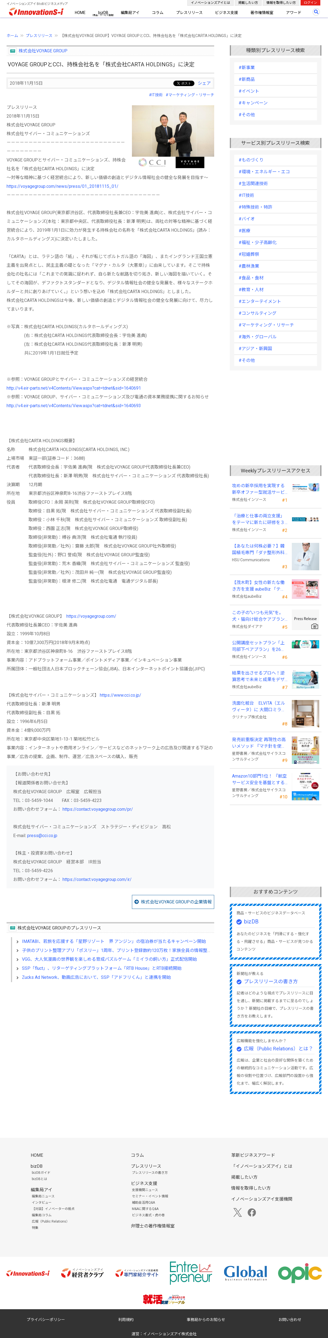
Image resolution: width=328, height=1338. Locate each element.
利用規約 (126, 1319)
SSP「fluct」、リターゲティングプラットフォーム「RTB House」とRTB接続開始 (102, 968)
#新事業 (247, 67)
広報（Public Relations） (50, 1221)
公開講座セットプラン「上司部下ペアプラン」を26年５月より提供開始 (258, 646)
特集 (35, 1228)
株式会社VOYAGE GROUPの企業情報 (176, 902)
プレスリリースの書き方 (271, 981)
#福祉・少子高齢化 (258, 242)
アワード (293, 12)
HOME (80, 12)
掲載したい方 (248, 3)
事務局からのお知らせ (206, 1319)
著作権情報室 (261, 12)
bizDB (103, 12)
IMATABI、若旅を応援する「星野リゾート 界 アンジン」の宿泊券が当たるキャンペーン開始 (114, 941)
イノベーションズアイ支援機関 (261, 1199)
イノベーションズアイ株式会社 (170, 1334)
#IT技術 (156, 95)
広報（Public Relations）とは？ (278, 1048)
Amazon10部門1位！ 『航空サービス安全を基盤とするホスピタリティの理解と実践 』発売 (259, 779)
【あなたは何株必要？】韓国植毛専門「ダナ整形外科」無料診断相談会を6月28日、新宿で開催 (259, 549)
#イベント (249, 91)
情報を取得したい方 (281, 3)
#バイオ (247, 219)
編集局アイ (130, 12)
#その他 (247, 114)
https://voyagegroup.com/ (91, 616)
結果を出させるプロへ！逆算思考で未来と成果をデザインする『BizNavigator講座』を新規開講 (258, 676)
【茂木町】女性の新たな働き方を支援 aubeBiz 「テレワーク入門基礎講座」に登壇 (258, 586)
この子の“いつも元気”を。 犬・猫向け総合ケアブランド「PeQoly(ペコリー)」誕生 (258, 616)
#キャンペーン (253, 103)
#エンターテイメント (260, 301)
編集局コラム (42, 1215)
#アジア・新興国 (255, 348)
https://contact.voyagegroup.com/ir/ (97, 879)
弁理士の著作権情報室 (153, 1226)
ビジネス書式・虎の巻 (148, 1215)
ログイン (310, 3)
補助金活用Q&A (143, 1202)
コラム (157, 12)
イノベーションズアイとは (210, 3)
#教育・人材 (251, 289)
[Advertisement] (110, 1033)
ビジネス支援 (226, 12)
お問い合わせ (289, 1319)
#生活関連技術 (253, 183)
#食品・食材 (251, 277)
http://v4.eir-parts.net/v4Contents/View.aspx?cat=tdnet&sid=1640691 (74, 388)
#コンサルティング (257, 313)
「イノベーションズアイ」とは (261, 1166)
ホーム (12, 35)
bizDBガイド (41, 1173)
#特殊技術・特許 (255, 207)
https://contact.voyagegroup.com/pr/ (98, 809)
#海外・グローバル (258, 336)
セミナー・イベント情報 (150, 1196)
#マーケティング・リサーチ (190, 95)
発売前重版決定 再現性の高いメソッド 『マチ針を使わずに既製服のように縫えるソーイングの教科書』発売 (259, 743)
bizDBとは (39, 1179)
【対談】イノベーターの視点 (53, 1209)
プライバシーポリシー (46, 1319)
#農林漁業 (249, 266)
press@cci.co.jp (42, 835)
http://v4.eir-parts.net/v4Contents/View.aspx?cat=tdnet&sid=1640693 (74, 405)
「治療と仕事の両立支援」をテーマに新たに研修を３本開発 (258, 519)
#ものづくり (251, 160)
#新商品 (247, 79)
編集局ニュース (43, 1196)
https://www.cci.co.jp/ (120, 695)
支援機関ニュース (145, 1190)
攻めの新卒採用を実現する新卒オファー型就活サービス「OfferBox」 (258, 489)
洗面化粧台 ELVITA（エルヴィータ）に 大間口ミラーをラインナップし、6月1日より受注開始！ (259, 707)
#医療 (244, 230)
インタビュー (42, 1202)
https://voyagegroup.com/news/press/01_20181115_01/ (62, 186)
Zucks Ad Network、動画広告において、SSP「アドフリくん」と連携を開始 (96, 977)
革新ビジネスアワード (253, 1155)
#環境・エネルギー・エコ (264, 171)
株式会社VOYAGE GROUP (43, 50)
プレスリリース (189, 12)
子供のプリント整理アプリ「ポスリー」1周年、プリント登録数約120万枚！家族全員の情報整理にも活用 (125, 950)
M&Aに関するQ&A (145, 1209)
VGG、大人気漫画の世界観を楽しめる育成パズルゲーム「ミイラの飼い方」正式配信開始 (109, 959)
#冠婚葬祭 (249, 254)
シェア (204, 83)
